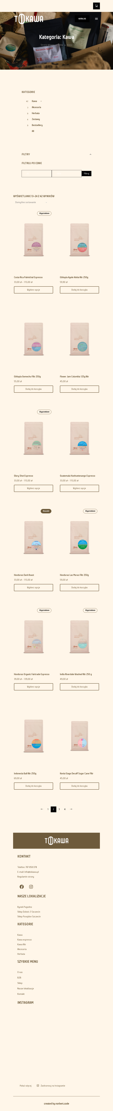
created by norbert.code (56, 1103)
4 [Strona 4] (65, 809)
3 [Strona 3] (59, 809)
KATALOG (82, 18)
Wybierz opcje (33, 290)
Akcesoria (36, 107)
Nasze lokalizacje (25, 988)
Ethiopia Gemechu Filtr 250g (27, 376)
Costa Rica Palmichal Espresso (28, 277)
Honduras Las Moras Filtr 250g (74, 575)
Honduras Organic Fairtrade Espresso (31, 674)
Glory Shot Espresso (23, 475)
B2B (19, 977)
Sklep (60, 44)
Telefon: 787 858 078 (27, 867)
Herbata (35, 113)
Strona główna (47, 44)
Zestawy (36, 119)
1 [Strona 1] (48, 809)
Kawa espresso (24, 939)
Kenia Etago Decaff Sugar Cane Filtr (76, 773)
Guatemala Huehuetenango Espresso (77, 475)
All (33, 131)
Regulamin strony (25, 876)
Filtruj (86, 173)
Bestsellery (37, 125)
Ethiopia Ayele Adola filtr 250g (74, 277)
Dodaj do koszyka (79, 290)
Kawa (34, 101)
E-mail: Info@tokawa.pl (28, 871)
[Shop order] (31, 202)
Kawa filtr (21, 944)
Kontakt (21, 994)
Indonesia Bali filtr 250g (25, 773)
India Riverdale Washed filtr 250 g (76, 674)
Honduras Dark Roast (24, 575)
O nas (20, 972)
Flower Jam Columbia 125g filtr (74, 376)
